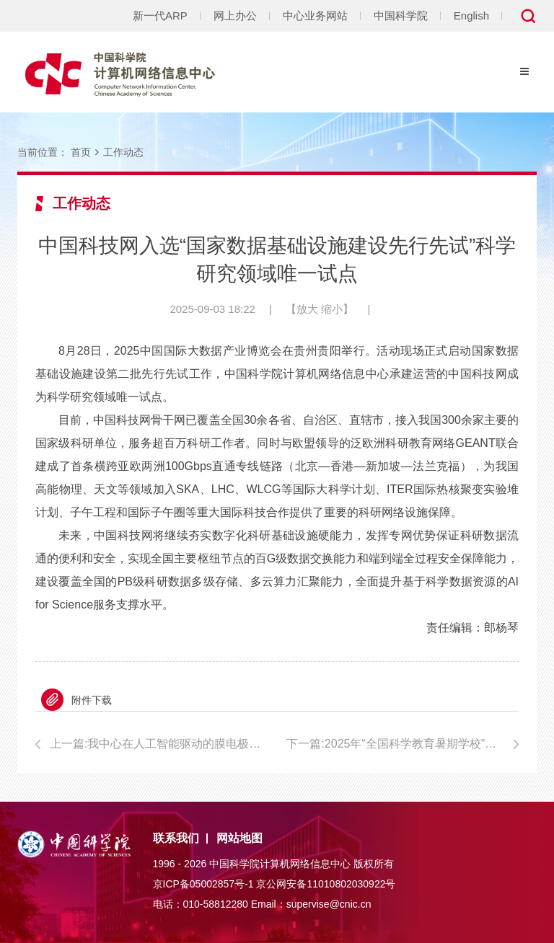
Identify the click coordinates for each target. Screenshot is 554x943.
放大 (307, 309)
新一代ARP (160, 15)
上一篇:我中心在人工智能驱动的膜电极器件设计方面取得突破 (159, 744)
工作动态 (123, 152)
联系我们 (176, 838)
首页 (81, 152)
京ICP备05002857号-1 (203, 884)
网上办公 (235, 15)
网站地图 (239, 838)
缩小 (332, 309)
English (471, 15)
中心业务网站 (315, 15)
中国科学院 (401, 15)
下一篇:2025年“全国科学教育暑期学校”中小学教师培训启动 (402, 744)
